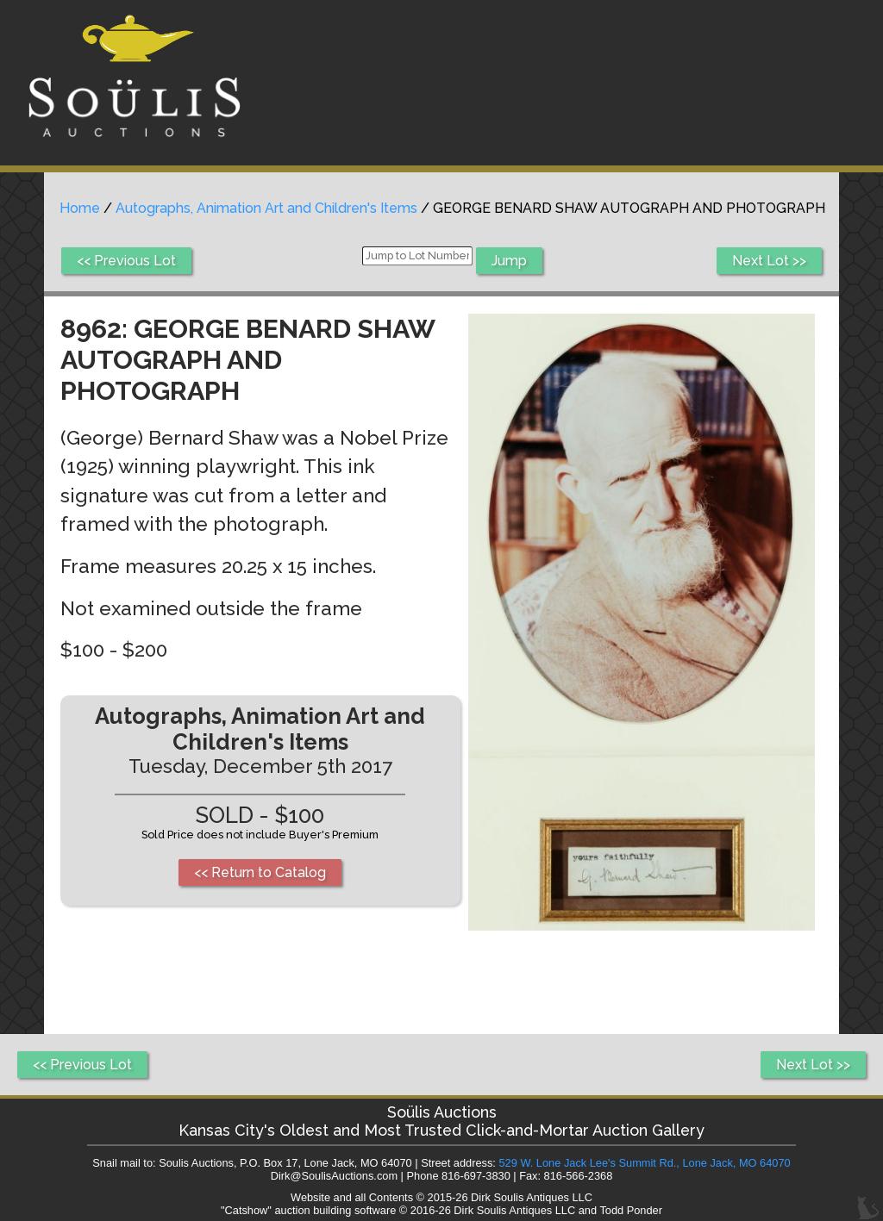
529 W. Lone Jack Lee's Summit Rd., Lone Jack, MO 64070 (644, 1162)
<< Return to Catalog (260, 872)
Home (79, 208)
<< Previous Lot (126, 260)
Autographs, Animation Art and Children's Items (266, 208)
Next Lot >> (769, 260)
